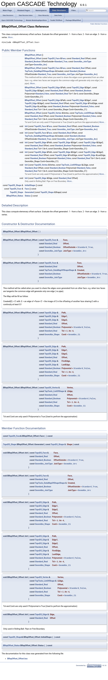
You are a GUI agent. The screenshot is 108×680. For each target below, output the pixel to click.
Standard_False (42, 94)
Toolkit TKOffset (56, 20)
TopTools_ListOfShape (85, 113)
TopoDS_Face (54, 58)
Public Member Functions (98, 24)
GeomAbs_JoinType (82, 61)
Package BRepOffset (73, 20)
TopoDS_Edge (54, 87)
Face (63, 58)
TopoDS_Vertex (54, 113)
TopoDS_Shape (14, 185)
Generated (29, 192)
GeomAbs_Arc (40, 64)
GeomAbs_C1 (74, 334)
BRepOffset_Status (14, 196)
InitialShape (30, 185)
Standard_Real (78, 58)
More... (11, 37)
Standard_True (61, 61)
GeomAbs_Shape (51, 334)
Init (26, 126)
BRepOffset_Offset (33, 55)
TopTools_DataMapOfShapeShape (40, 71)
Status (28, 196)
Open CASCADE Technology (12, 20)
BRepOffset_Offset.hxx (17, 658)
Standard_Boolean (33, 61)
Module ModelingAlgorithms (36, 20)
